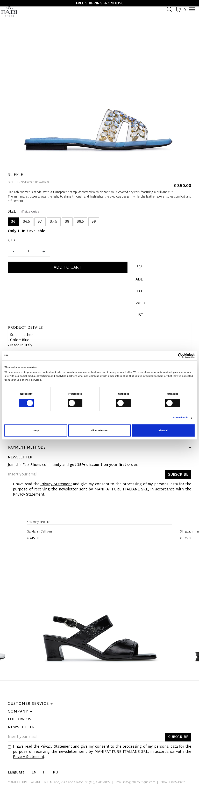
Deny (36, 430)
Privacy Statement (56, 484)
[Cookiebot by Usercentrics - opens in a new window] (172, 355)
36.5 (26, 221)
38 (67, 221)
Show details (180, 418)
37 (40, 221)
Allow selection (99, 430)
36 (13, 221)
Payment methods (27, 447)
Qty (12, 240)
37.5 (53, 221)
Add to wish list (140, 269)
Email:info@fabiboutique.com (135, 782)
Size (12, 211)
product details (25, 328)
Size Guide (30, 211)
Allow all (163, 430)
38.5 (80, 221)
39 (94, 221)
